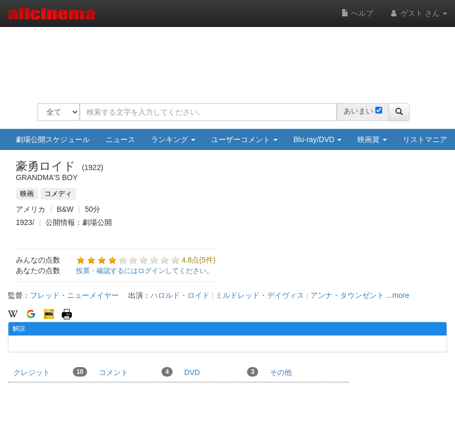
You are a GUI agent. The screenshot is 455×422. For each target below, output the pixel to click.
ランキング (173, 139)
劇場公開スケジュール (53, 139)
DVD (221, 372)
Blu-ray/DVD (317, 139)
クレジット (50, 372)
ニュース (120, 139)
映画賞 (372, 139)
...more (398, 295)
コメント (136, 372)
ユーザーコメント (244, 139)
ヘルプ (357, 13)
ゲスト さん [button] (418, 13)
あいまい (358, 111)
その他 (281, 372)
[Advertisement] (229, 58)
